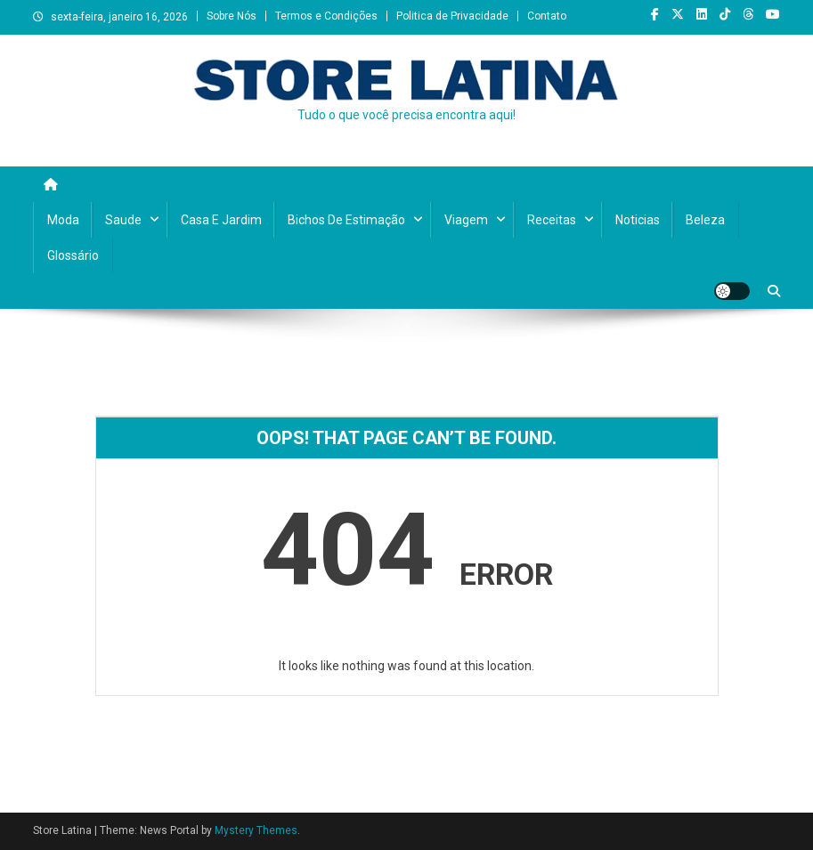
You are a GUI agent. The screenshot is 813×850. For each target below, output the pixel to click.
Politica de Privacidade (452, 16)
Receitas (551, 220)
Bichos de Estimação (346, 220)
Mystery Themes (256, 830)
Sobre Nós (231, 16)
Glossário (73, 255)
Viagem (466, 220)
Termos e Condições (326, 16)
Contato (546, 16)
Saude (123, 220)
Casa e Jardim (221, 220)
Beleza (705, 220)
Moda (63, 220)
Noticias (637, 220)
